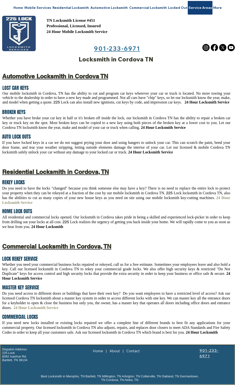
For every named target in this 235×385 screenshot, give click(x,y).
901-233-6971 (117, 48)
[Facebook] (214, 47)
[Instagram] (206, 47)
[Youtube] (231, 47)
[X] (222, 47)
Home (98, 351)
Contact (133, 351)
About (115, 351)
